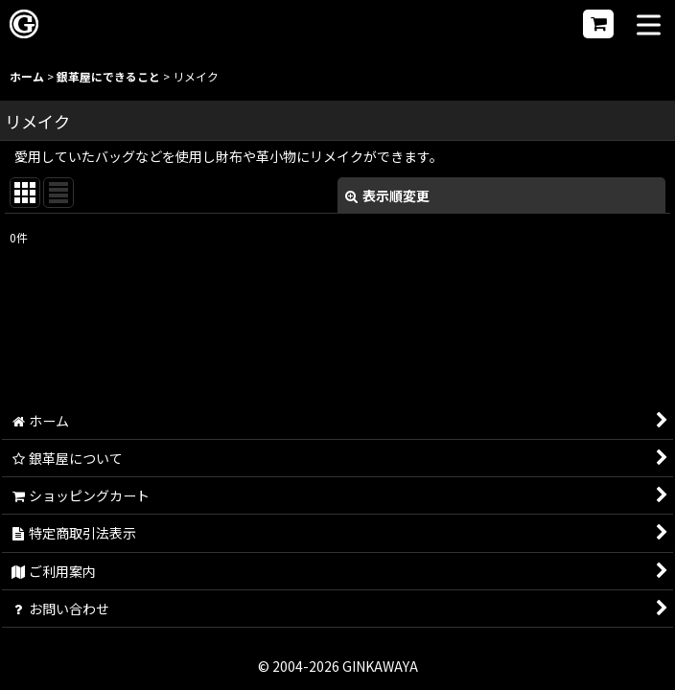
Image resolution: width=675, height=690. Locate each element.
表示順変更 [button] (387, 195)
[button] (649, 26)
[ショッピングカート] (598, 24)
